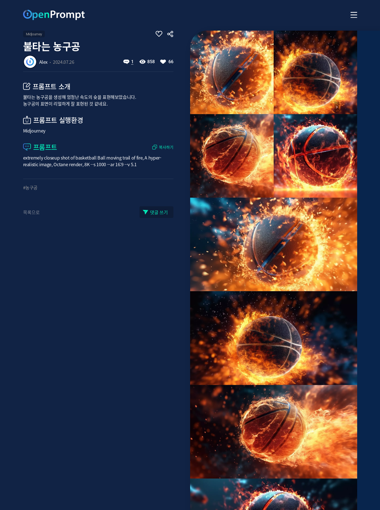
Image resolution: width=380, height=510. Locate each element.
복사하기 (166, 147)
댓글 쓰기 (159, 212)
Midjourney (34, 34)
